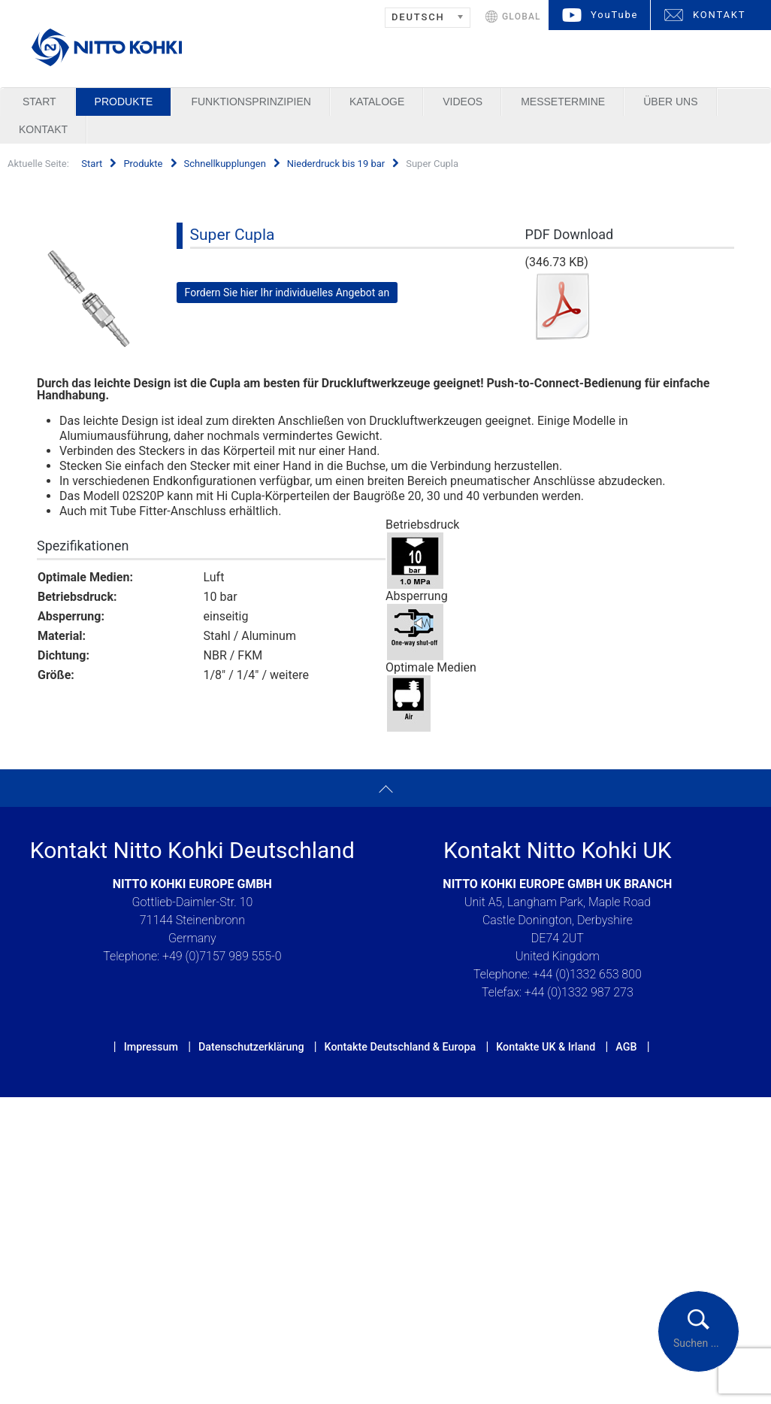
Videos (462, 102)
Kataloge (376, 102)
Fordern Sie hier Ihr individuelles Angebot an (287, 293)
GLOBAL (521, 16)
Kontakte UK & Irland (545, 1047)
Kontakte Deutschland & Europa (400, 1047)
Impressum (151, 1047)
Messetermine (563, 102)
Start (39, 102)
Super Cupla (232, 235)
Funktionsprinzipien (250, 102)
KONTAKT (719, 14)
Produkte (124, 102)
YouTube (614, 14)
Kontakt (43, 129)
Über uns (670, 102)
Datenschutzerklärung (251, 1047)
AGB (625, 1047)
